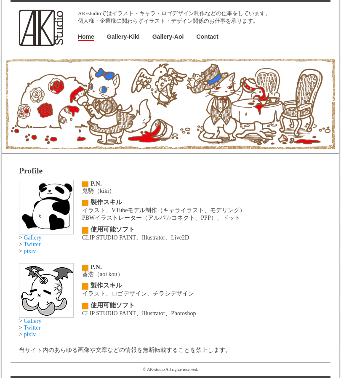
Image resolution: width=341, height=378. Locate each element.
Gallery (32, 237)
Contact (207, 36)
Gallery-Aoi (168, 36)
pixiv (30, 251)
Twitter (32, 244)
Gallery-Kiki (123, 36)
